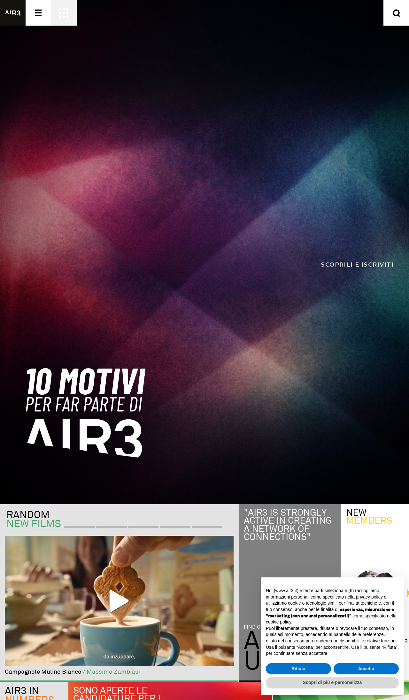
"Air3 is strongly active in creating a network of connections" (288, 525)
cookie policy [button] (278, 621)
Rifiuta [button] (298, 668)
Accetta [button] (366, 668)
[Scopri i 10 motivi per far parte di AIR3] (204, 252)
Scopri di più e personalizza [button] (332, 682)
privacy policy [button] (369, 596)
